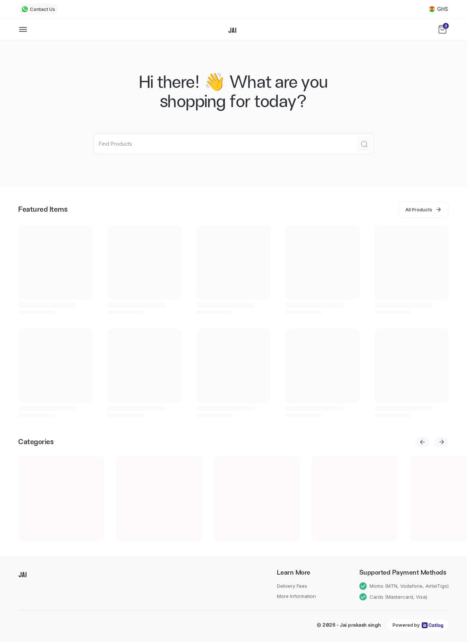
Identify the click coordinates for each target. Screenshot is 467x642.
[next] (441, 442)
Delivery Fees (292, 586)
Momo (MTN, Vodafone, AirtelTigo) (404, 586)
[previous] (422, 442)
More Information (296, 596)
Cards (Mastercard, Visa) (393, 597)
